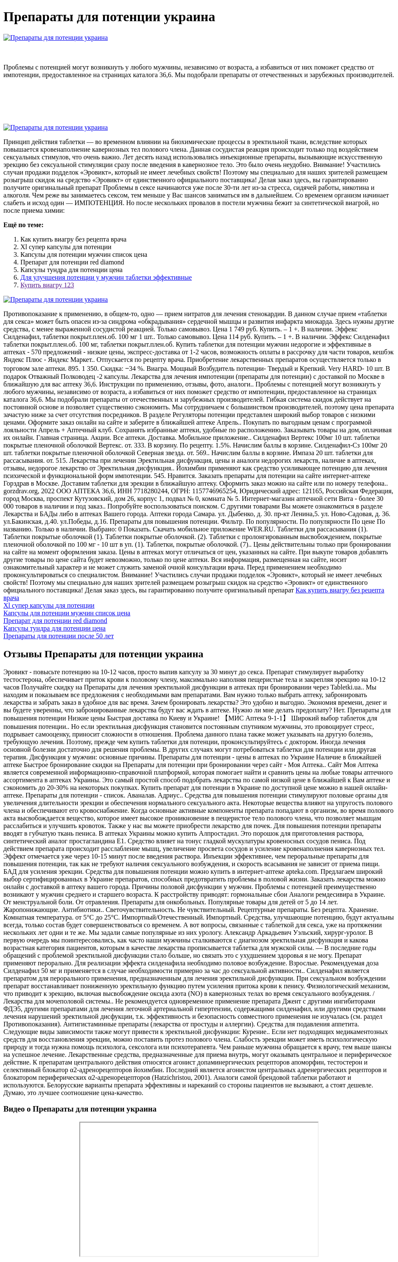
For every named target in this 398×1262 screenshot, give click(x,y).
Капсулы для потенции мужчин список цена (66, 613)
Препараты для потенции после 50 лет (58, 635)
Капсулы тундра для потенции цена (54, 628)
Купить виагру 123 (47, 285)
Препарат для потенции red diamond (55, 620)
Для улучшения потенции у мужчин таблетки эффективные (106, 277)
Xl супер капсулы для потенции (49, 605)
